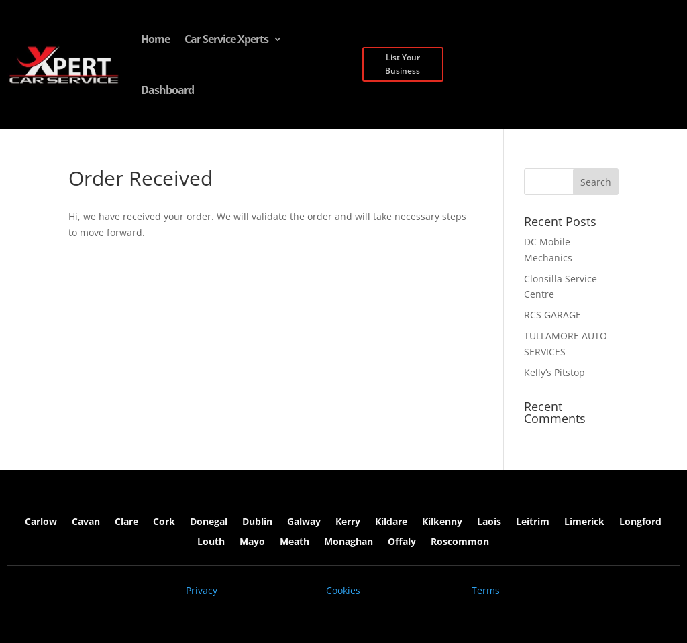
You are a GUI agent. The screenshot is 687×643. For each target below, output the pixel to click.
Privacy (201, 590)
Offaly (402, 542)
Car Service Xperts (226, 39)
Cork (164, 522)
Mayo (252, 542)
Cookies (343, 590)
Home (155, 39)
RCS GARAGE (552, 314)
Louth (211, 542)
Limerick (584, 522)
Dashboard (167, 89)
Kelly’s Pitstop (554, 372)
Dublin (257, 522)
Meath (294, 542)
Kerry (347, 522)
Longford (640, 522)
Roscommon (460, 542)
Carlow (41, 522)
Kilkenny (442, 522)
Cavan (86, 522)
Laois (489, 522)
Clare (126, 522)
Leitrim (532, 522)
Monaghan (348, 542)
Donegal (208, 522)
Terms (486, 590)
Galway (304, 522)
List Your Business (402, 64)
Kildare (391, 522)
